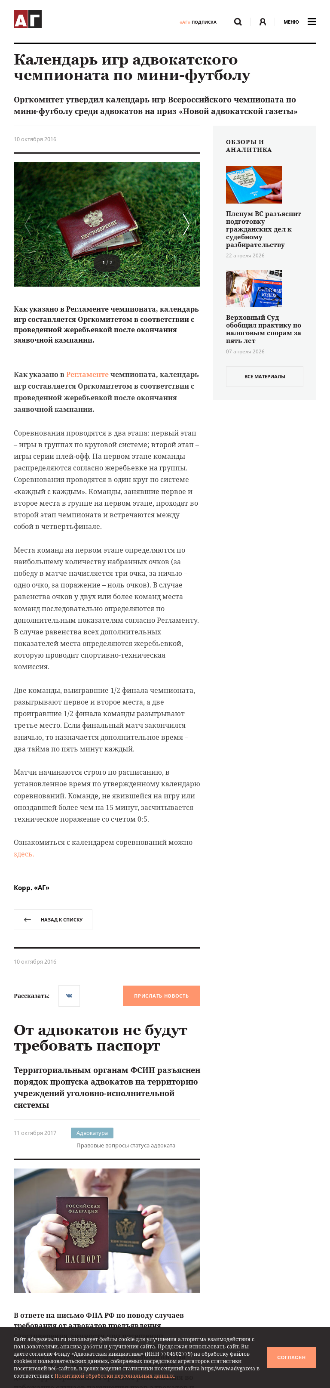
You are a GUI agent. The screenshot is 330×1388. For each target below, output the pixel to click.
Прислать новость (161, 995)
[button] (184, 224)
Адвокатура (92, 1133)
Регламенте (87, 374)
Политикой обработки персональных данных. (115, 1375)
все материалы (264, 376)
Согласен (291, 1357)
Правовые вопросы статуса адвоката (125, 1145)
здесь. (24, 854)
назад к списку (53, 919)
